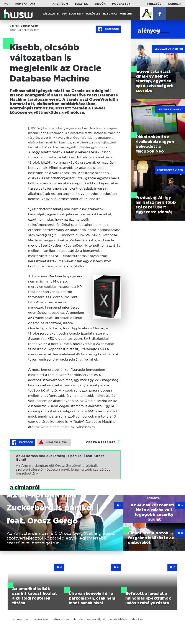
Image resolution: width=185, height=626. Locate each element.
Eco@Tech (76, 14)
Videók (100, 4)
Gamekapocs (25, 3)
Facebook (108, 29)
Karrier (174, 4)
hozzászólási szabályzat (89, 619)
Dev (64, 14)
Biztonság (109, 14)
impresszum (20, 619)
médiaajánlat (41, 619)
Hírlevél (154, 4)
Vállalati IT (51, 14)
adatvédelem (118, 619)
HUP (7, 3)
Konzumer (126, 14)
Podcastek (121, 4)
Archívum (60, 4)
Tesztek (81, 4)
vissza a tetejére (101, 442)
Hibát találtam (53, 442)
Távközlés (92, 14)
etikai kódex (61, 619)
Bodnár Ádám (29, 26)
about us (137, 619)
